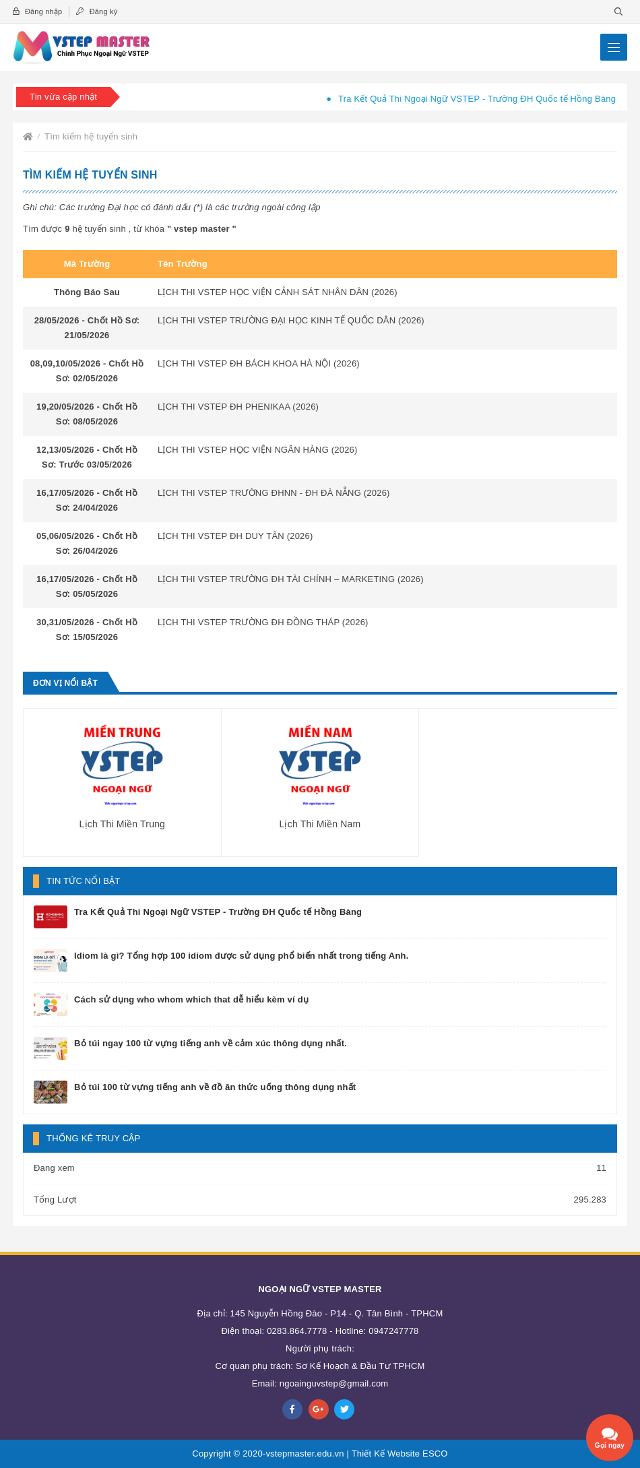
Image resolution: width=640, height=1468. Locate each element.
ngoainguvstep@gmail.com (334, 1383)
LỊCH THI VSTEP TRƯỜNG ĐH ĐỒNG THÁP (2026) (263, 622)
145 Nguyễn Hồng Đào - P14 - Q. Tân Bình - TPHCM (336, 1313)
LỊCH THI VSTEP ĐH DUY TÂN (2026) (235, 536)
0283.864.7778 (297, 1331)
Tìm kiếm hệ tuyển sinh (90, 136)
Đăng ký (96, 11)
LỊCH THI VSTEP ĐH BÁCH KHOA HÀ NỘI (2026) (259, 363)
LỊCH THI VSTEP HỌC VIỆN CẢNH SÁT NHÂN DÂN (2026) (277, 292)
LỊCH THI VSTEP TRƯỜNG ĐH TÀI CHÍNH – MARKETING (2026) (291, 579)
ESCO (435, 1453)
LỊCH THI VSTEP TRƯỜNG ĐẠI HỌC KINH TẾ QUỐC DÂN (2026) (291, 320)
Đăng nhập (37, 11)
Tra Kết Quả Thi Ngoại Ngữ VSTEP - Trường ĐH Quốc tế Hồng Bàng (486, 99)
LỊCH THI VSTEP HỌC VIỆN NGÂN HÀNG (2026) (258, 450)
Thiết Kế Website (386, 1453)
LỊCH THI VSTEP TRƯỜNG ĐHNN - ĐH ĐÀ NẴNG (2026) (274, 493)
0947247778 (393, 1331)
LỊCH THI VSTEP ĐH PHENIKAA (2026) (238, 407)
